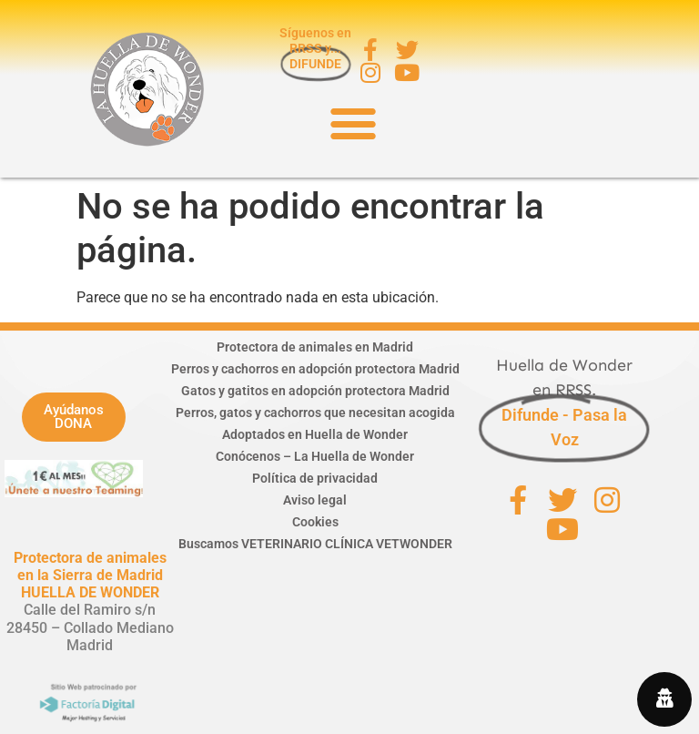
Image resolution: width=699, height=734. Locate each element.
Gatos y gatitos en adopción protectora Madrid (315, 390)
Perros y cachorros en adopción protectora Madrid (315, 369)
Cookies (315, 522)
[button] (353, 122)
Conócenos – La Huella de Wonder (315, 456)
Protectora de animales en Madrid (315, 347)
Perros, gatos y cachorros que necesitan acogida (315, 412)
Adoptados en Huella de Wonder (315, 434)
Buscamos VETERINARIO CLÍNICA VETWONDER (315, 543)
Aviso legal (315, 500)
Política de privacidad (315, 478)
